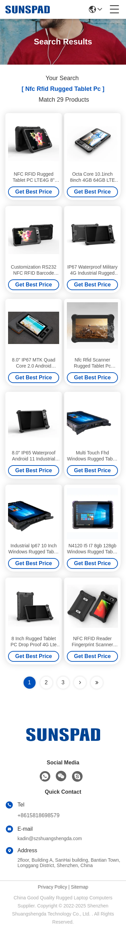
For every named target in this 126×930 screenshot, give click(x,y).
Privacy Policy (52, 887)
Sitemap (79, 887)
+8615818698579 (38, 815)
